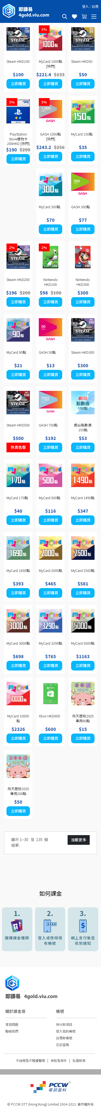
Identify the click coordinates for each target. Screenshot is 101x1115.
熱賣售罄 (18, 447)
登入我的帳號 (65, 1031)
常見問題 (11, 1024)
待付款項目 (64, 1024)
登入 (85, 6)
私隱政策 (78, 1060)
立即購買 (18, 83)
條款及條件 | (61, 1060)
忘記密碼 (62, 1044)
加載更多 (78, 839)
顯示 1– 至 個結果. (29, 842)
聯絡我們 (11, 1031)
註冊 (95, 6)
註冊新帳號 (64, 1038)
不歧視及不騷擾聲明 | (33, 1060)
